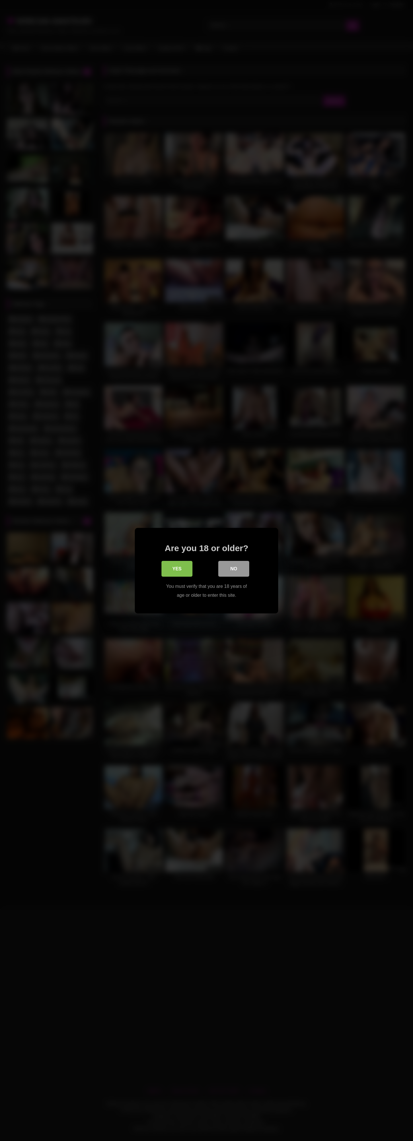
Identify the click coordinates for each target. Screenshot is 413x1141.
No (233, 569)
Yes (177, 569)
